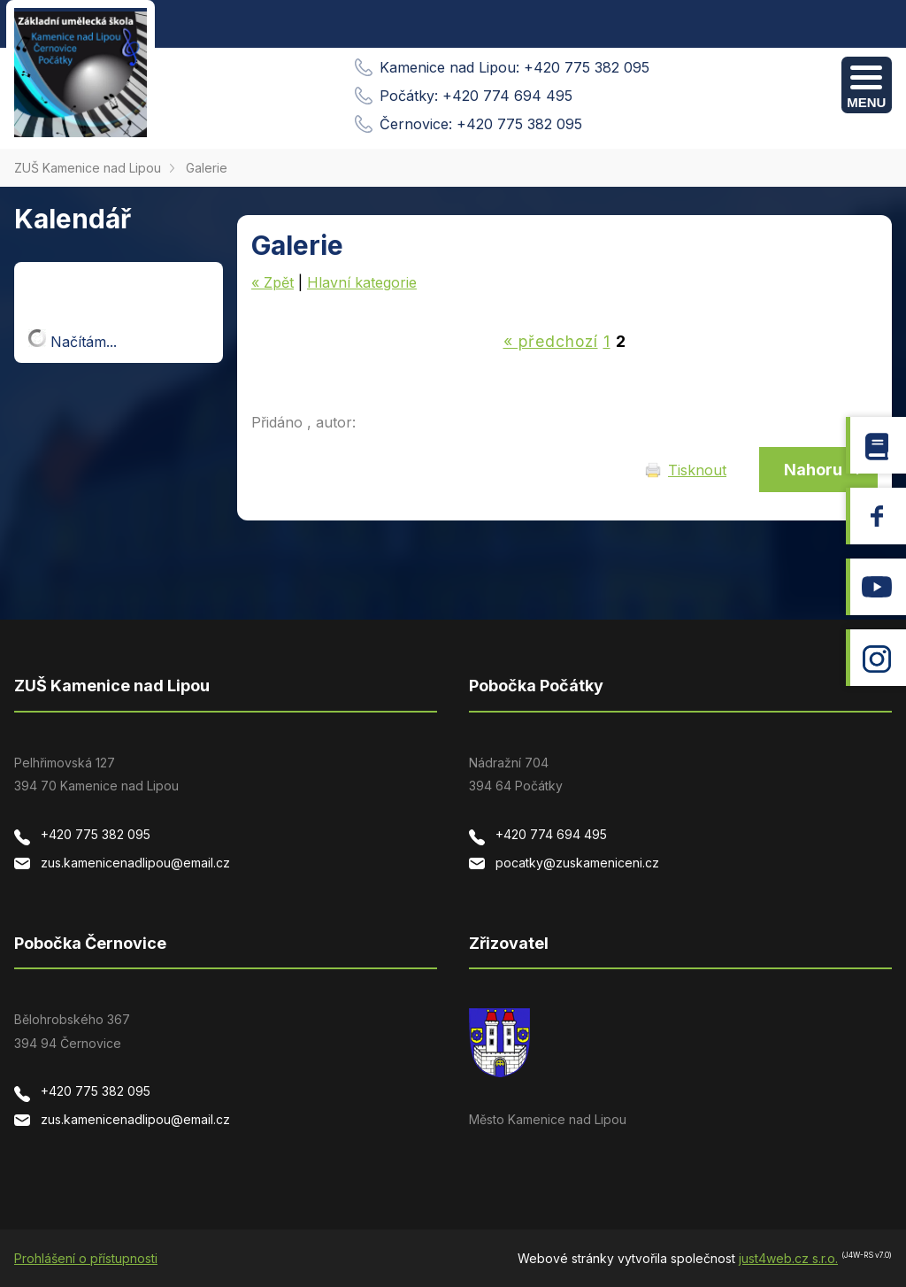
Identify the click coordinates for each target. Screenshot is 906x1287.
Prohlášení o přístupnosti (85, 1258)
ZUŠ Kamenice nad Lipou (87, 167)
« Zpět (272, 282)
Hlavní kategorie (362, 282)
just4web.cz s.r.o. (788, 1258)
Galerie (206, 167)
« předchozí (550, 341)
